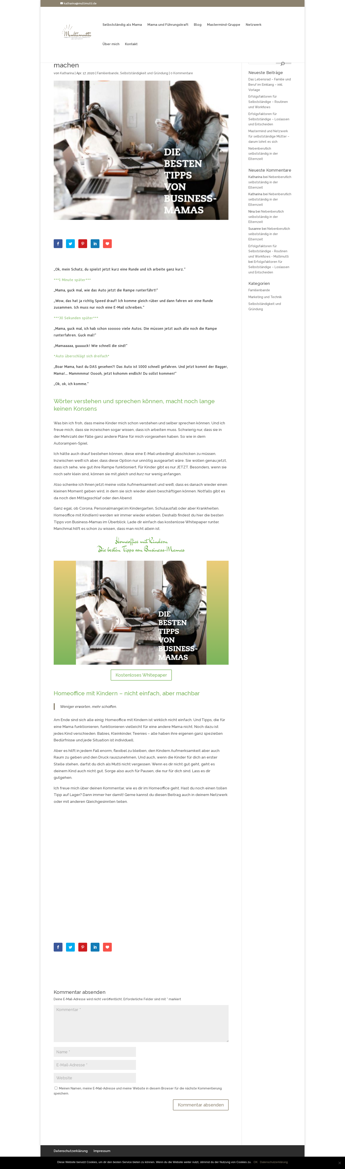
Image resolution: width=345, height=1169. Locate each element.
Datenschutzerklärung (71, 1151)
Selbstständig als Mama (122, 25)
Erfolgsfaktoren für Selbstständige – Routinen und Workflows (268, 102)
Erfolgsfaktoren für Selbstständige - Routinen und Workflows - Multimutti (268, 251)
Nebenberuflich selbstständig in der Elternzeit (263, 154)
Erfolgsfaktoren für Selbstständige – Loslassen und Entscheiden (268, 119)
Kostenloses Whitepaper (141, 675)
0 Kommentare (182, 73)
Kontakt (131, 44)
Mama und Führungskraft (167, 25)
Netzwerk (253, 25)
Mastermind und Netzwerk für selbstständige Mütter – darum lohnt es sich (268, 136)
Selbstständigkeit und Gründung (144, 73)
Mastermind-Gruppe (223, 25)
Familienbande (108, 73)
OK (256, 1162)
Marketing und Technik (265, 297)
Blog (198, 25)
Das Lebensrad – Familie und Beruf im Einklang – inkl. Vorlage (269, 85)
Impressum (102, 1151)
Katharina (67, 73)
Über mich (111, 44)
